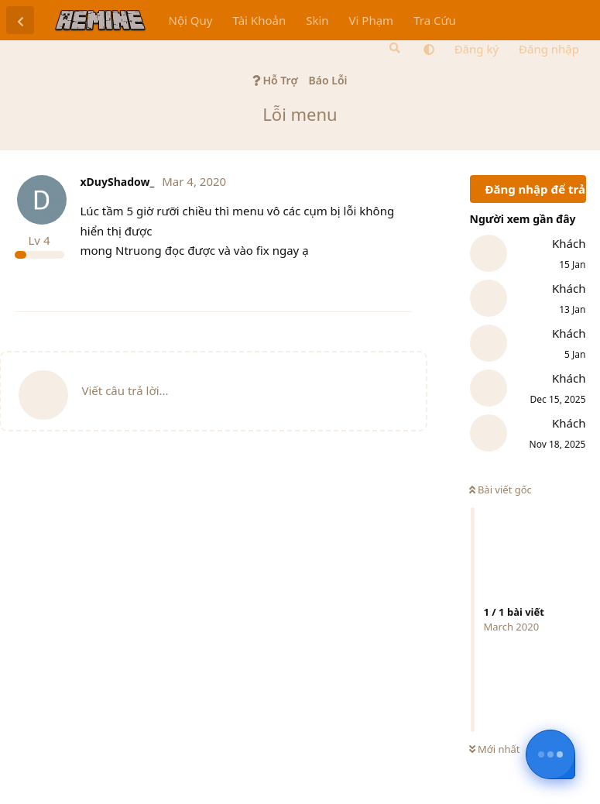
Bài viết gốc (500, 489)
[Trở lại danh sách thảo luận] (20, 20)
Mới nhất (494, 749)
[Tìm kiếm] (393, 48)
